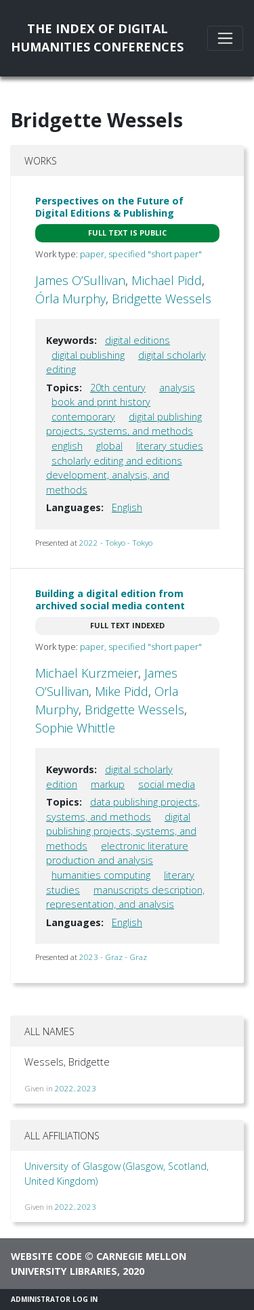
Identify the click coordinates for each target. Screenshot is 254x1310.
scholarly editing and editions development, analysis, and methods (114, 475)
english (67, 445)
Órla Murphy (70, 298)
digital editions (137, 340)
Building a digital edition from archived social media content (110, 599)
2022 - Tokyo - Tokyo (115, 543)
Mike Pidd (121, 691)
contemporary (83, 416)
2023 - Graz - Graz (113, 957)
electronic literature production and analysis (117, 853)
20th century (118, 387)
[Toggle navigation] (225, 38)
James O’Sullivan (80, 280)
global (109, 445)
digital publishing (88, 355)
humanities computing (100, 875)
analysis (177, 387)
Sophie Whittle (75, 728)
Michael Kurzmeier (86, 673)
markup (108, 784)
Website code (46, 1256)
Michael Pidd (166, 280)
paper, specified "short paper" (141, 254)
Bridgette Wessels (161, 298)
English (127, 507)
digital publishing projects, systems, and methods (124, 424)
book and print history (100, 401)
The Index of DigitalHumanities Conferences (97, 37)
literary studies (169, 445)
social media (166, 784)
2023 (86, 1088)
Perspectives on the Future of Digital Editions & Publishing (109, 206)
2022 (64, 1088)
